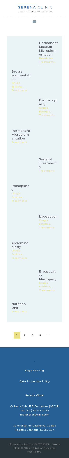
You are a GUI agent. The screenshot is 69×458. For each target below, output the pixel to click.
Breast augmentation (20, 75)
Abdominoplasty (19, 245)
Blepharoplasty (48, 102)
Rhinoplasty (20, 188)
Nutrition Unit (18, 306)
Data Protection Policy (34, 381)
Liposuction (48, 216)
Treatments (19, 141)
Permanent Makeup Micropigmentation (48, 48)
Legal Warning (34, 370)
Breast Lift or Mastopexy (47, 275)
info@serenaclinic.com (34, 414)
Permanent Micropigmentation (20, 134)
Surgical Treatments (48, 163)
